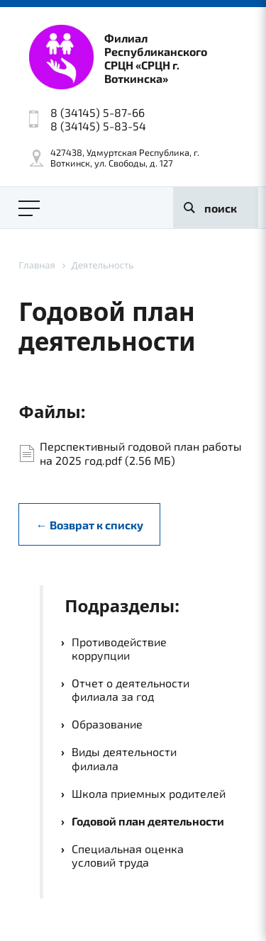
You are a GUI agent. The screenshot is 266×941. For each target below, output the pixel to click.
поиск (220, 208)
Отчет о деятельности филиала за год (130, 689)
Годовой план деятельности (148, 821)
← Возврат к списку (89, 524)
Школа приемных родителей (149, 793)
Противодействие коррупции (119, 648)
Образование (107, 724)
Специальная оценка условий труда (128, 855)
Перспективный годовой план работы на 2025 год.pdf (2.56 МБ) (141, 452)
